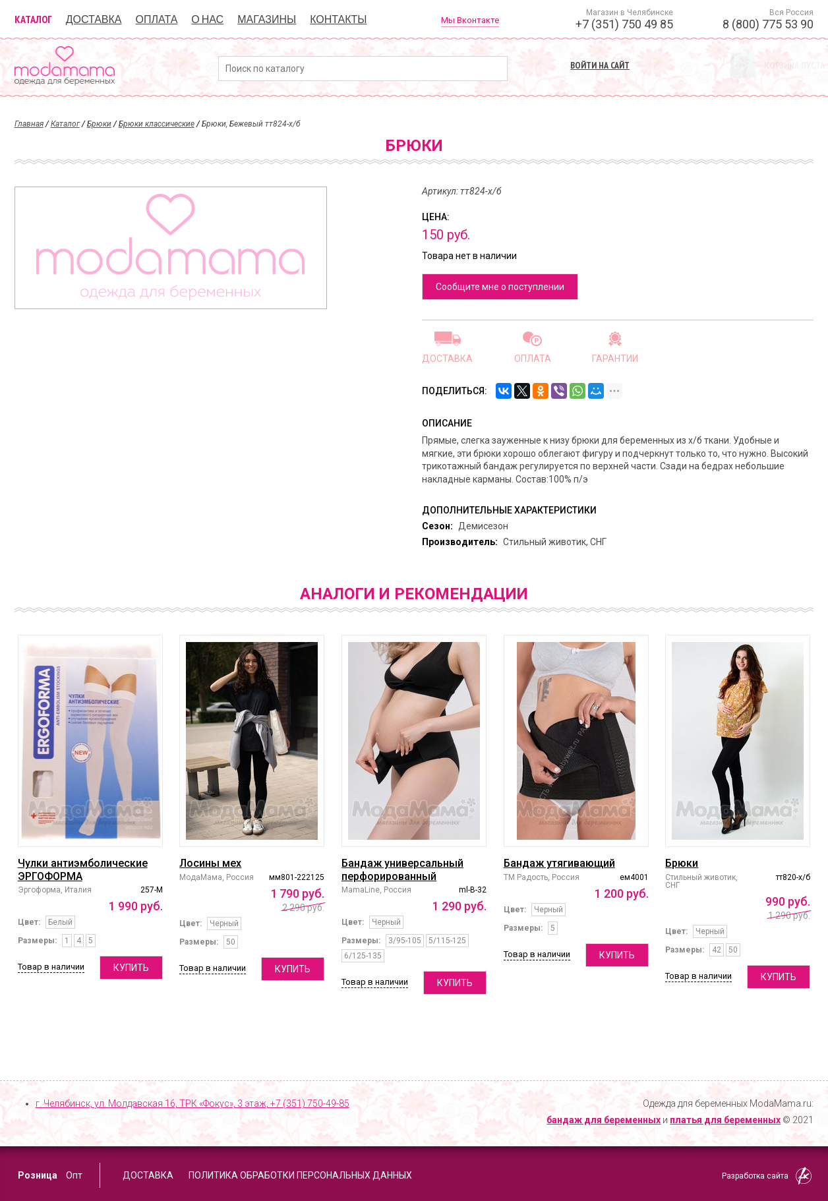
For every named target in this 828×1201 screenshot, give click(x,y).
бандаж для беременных (604, 1120)
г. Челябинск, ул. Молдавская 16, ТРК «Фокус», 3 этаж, (192, 1103)
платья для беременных (725, 1120)
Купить (131, 967)
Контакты (338, 19)
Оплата (157, 19)
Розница (37, 1175)
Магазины (266, 19)
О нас (207, 19)
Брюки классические (156, 124)
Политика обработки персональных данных (300, 1175)
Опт (74, 1175)
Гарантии (615, 358)
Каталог (33, 19)
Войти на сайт (600, 65)
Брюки (99, 124)
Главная (29, 124)
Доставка (94, 19)
